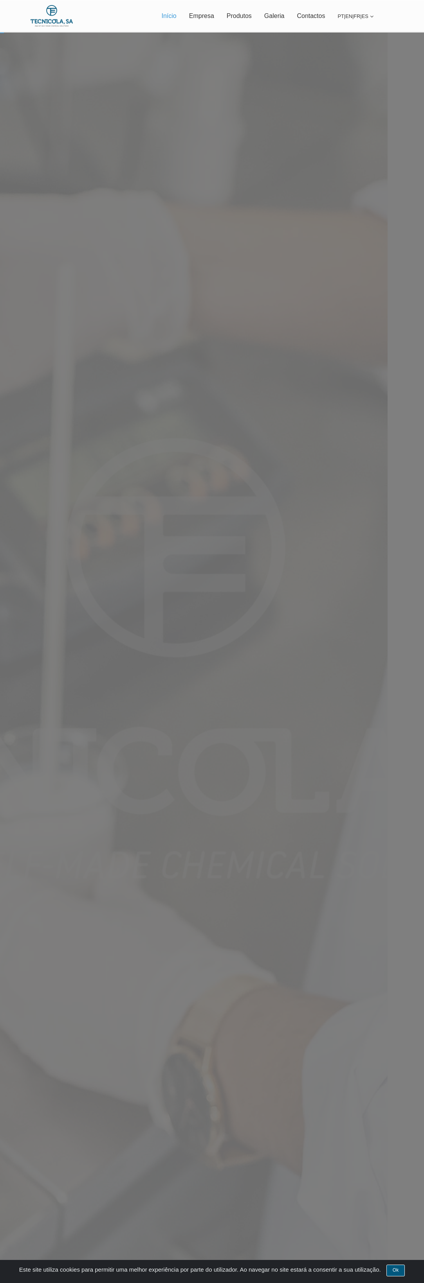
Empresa (201, 16)
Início (169, 16)
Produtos (239, 16)
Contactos (311, 16)
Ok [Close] (396, 1274)
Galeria (274, 16)
